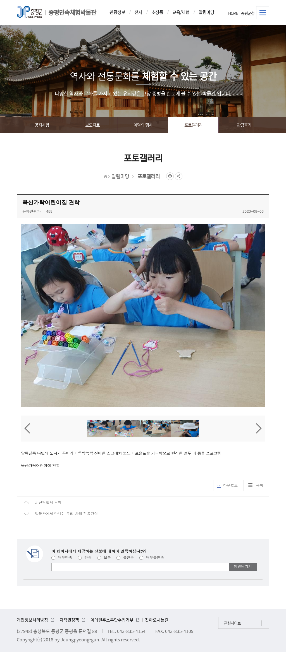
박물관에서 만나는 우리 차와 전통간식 (66, 513)
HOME (233, 13)
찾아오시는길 (156, 620)
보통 (104, 557)
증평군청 (247, 13)
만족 (85, 557)
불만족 (125, 557)
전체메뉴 (262, 12)
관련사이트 (232, 623)
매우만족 (61, 557)
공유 (178, 176)
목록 (259, 485)
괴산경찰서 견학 (48, 502)
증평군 (29, 12)
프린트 (170, 176)
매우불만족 (151, 557)
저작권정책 (69, 620)
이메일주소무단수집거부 (112, 620)
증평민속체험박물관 (72, 12)
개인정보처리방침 (32, 620)
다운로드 (227, 485)
